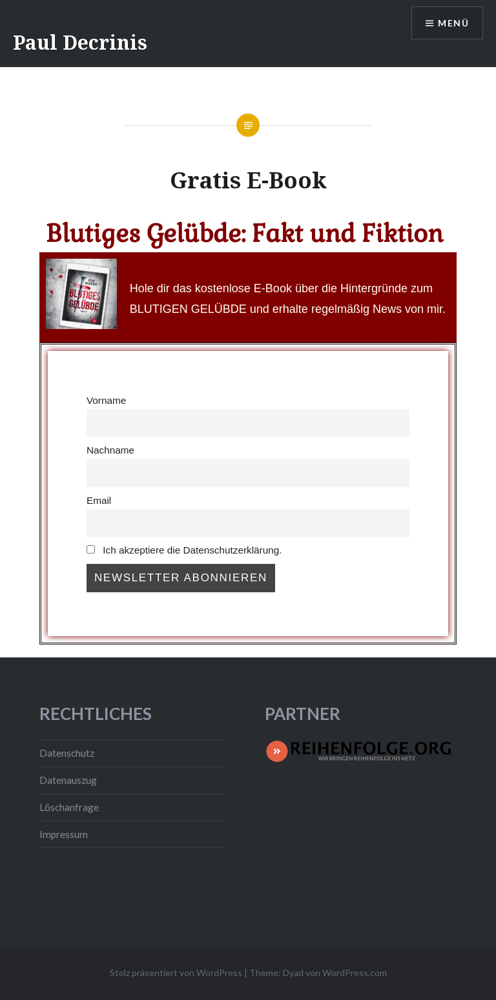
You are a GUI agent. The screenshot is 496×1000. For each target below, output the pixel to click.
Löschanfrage (69, 807)
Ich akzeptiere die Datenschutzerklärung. (184, 550)
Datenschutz (66, 753)
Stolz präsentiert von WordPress (176, 972)
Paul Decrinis (80, 42)
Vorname (106, 400)
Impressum (63, 834)
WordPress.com (354, 972)
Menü (453, 22)
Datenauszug (68, 780)
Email (99, 500)
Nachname (110, 450)
